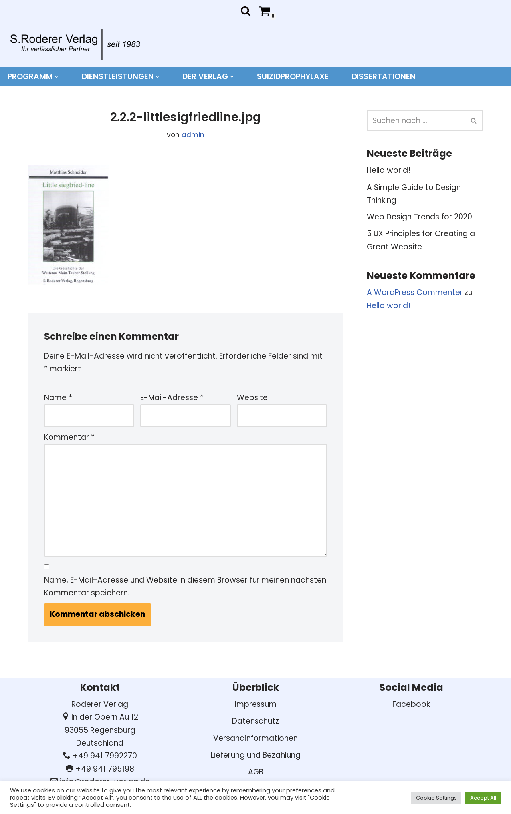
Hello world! (388, 170)
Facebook (411, 704)
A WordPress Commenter (415, 292)
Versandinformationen (255, 738)
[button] (57, 77)
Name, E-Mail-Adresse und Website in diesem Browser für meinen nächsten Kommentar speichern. (185, 586)
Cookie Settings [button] (436, 798)
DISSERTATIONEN (384, 76)
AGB (255, 771)
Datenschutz (255, 721)
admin (193, 135)
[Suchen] (245, 11)
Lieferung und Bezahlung (256, 755)
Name (58, 397)
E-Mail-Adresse (172, 397)
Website (252, 397)
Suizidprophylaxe (293, 76)
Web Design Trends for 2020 (419, 216)
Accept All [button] (483, 798)
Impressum (256, 704)
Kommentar (69, 437)
